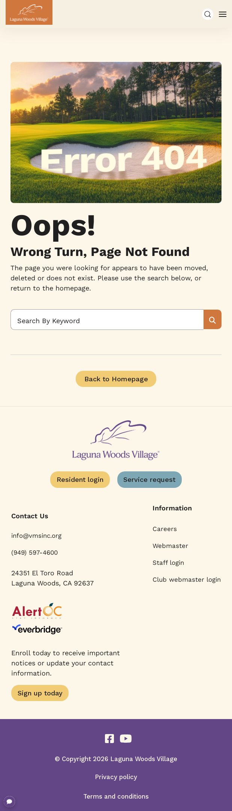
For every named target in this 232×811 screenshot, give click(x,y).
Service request (149, 479)
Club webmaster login (187, 579)
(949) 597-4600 (34, 552)
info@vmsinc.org (36, 535)
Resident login (80, 479)
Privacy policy (116, 777)
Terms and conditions (116, 796)
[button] (207, 14)
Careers (165, 529)
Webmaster (170, 545)
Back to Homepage (116, 379)
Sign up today (40, 693)
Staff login (168, 562)
